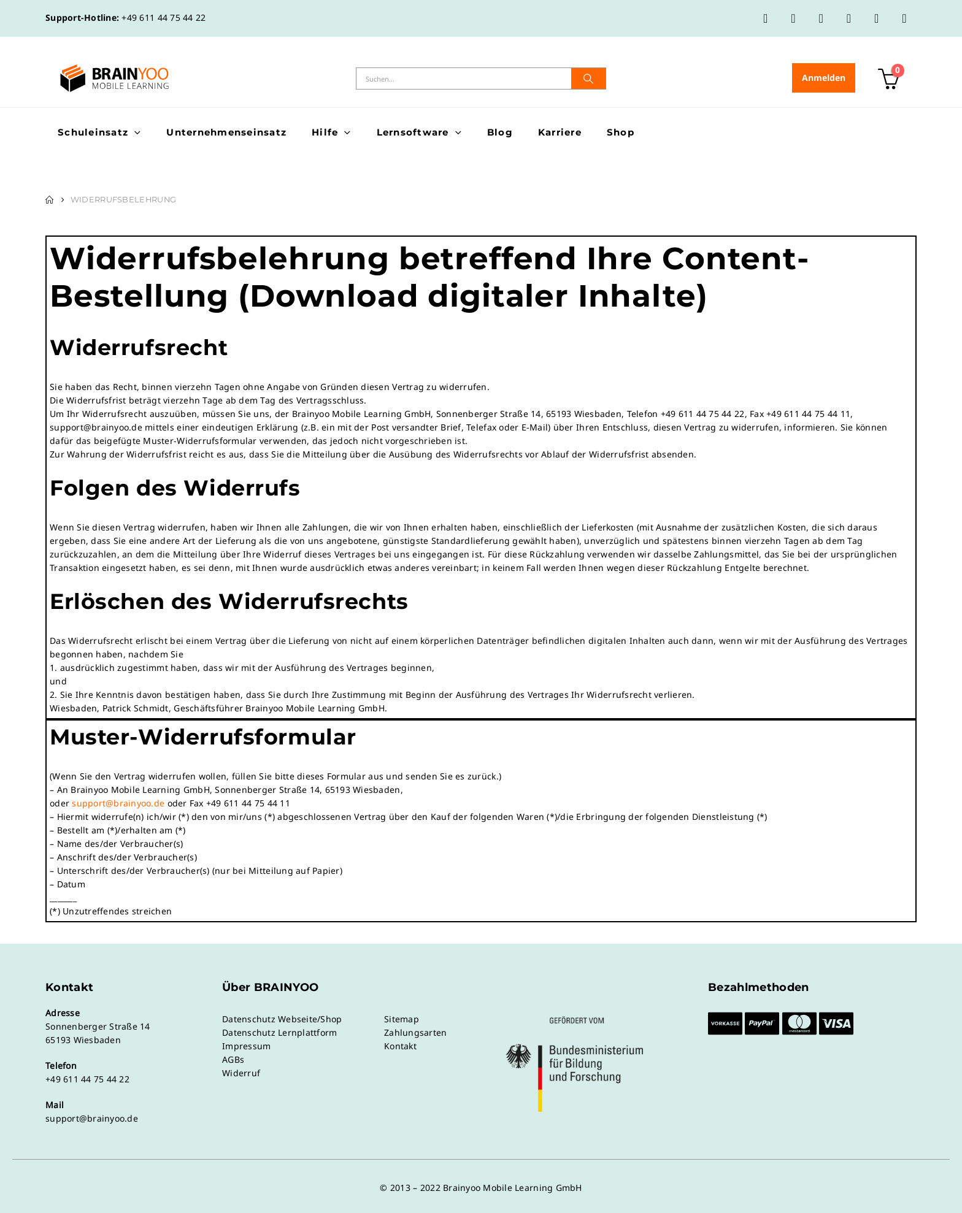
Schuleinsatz (93, 132)
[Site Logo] (114, 78)
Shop (620, 132)
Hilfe (325, 132)
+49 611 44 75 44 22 (163, 17)
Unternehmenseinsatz (226, 132)
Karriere (560, 132)
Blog (500, 132)
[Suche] (588, 78)
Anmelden (823, 77)
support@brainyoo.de (118, 803)
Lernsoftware (413, 132)
